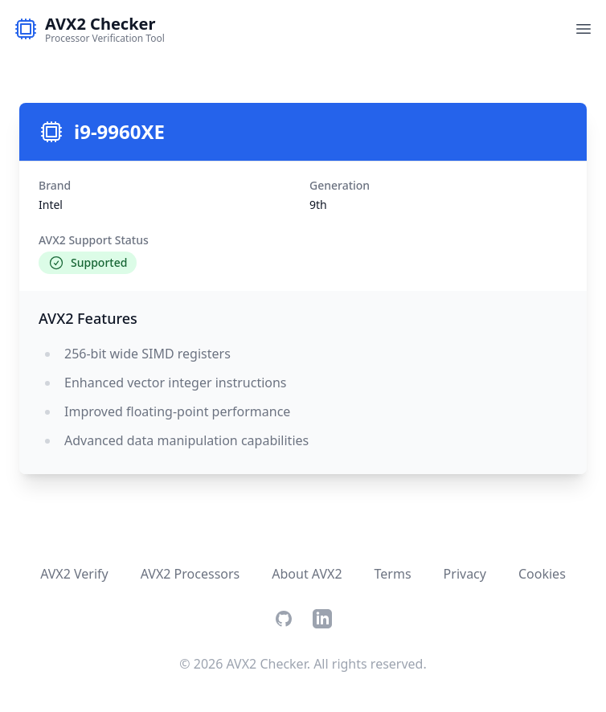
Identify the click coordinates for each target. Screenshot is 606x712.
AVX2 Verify (74, 574)
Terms (393, 574)
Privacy (465, 574)
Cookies (542, 574)
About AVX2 (307, 574)
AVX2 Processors (190, 574)
